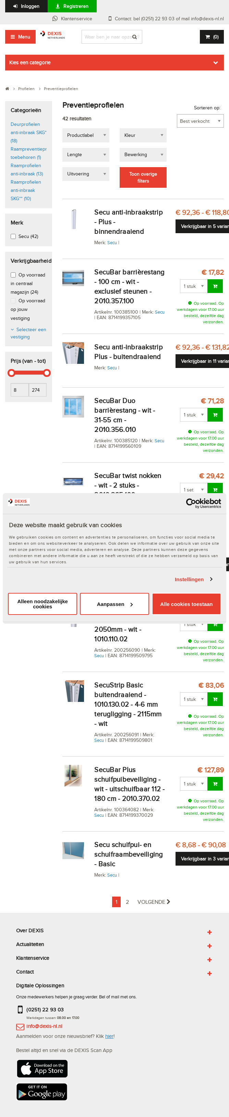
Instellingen (189, 579)
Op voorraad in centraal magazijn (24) (28, 283)
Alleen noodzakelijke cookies (42, 603)
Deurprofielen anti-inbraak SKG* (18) (29, 132)
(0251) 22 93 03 (44, 1009)
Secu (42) (28, 236)
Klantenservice (76, 18)
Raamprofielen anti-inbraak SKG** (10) (26, 190)
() (215, 36)
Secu (112, 242)
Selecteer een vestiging (28, 333)
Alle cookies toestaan (186, 604)
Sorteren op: (207, 107)
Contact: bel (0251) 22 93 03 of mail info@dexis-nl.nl (169, 18)
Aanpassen (115, 604)
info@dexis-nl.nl (44, 1026)
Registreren (75, 6)
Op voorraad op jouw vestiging (28, 309)
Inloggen (30, 6)
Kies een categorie (29, 62)
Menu (24, 36)
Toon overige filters (143, 177)
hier (109, 1036)
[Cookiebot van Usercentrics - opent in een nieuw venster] (191, 503)
